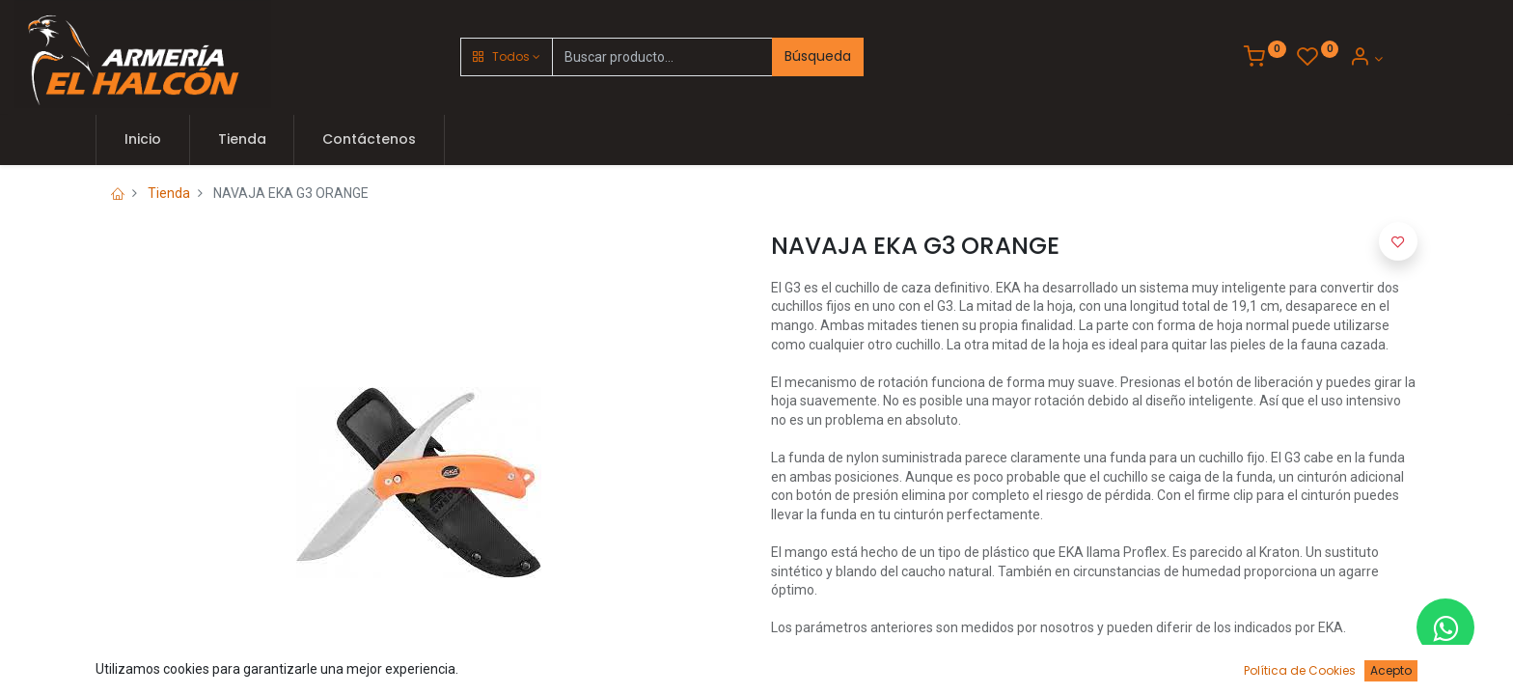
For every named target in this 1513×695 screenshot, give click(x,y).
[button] (506, 57)
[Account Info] (1366, 59)
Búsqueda (817, 56)
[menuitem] (142, 140)
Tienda (169, 193)
